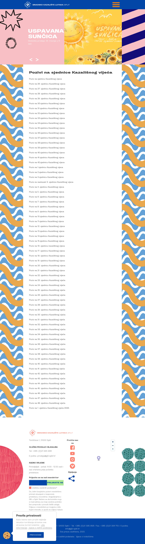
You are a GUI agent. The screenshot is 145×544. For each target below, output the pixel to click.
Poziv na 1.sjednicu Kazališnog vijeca (46, 167)
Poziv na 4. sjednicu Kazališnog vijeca (46, 187)
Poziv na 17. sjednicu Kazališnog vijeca (47, 251)
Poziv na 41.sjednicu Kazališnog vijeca (46, 157)
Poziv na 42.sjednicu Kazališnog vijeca (47, 162)
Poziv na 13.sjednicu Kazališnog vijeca (46, 231)
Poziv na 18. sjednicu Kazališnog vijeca (47, 256)
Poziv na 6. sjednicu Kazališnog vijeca (46, 197)
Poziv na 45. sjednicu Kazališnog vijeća (47, 388)
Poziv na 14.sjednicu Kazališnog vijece (46, 236)
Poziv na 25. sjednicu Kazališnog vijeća (47, 290)
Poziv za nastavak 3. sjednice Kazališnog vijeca (51, 182)
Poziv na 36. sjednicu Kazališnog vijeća (47, 344)
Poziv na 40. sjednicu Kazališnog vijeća (47, 364)
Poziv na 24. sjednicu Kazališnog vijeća (47, 285)
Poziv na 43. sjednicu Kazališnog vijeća (47, 378)
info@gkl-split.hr (72, 529)
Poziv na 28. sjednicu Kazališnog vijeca (47, 94)
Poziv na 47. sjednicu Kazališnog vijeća (47, 398)
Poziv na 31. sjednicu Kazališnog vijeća (47, 320)
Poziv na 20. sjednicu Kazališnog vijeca (47, 266)
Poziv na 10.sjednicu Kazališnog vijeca (46, 216)
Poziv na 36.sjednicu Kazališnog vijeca (47, 133)
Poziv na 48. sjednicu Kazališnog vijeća (47, 403)
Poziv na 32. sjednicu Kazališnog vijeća (47, 324)
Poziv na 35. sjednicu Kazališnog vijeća (47, 339)
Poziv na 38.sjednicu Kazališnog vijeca (47, 143)
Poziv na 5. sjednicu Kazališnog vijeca (46, 192)
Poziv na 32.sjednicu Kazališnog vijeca (47, 113)
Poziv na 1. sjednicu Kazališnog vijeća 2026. (49, 408)
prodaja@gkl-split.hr (46, 456)
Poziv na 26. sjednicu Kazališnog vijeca (47, 84)
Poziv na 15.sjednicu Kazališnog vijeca (46, 241)
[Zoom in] (113, 442)
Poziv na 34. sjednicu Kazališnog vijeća (47, 334)
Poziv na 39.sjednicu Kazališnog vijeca (47, 148)
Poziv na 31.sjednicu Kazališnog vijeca (46, 108)
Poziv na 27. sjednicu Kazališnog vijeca (47, 89)
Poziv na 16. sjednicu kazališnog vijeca (47, 246)
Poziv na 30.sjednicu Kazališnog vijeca (47, 103)
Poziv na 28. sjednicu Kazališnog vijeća (47, 305)
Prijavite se (55, 483)
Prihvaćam (35, 535)
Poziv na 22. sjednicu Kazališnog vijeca (47, 275)
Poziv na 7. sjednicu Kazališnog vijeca (46, 202)
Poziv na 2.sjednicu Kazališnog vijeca (46, 172)
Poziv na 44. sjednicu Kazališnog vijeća (47, 383)
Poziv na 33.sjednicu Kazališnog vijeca (47, 118)
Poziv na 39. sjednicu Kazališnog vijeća (47, 359)
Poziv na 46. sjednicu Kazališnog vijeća (47, 393)
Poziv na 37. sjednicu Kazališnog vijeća (47, 349)
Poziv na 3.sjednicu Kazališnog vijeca (46, 177)
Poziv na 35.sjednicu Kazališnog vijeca (47, 128)
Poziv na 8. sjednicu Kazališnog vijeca (46, 207)
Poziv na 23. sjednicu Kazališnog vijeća (47, 280)
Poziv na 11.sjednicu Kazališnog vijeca (46, 221)
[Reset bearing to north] (113, 449)
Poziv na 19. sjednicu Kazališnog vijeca (47, 261)
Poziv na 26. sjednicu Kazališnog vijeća (47, 295)
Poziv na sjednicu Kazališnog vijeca (45, 79)
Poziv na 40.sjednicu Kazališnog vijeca (47, 153)
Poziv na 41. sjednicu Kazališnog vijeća (47, 369)
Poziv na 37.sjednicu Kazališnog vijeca (47, 138)
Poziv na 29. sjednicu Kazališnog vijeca (47, 99)
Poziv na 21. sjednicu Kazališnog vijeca (47, 270)
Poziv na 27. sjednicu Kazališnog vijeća (47, 300)
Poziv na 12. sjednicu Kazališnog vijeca (47, 226)
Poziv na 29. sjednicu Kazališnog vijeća (47, 310)
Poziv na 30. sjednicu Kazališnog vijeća (47, 315)
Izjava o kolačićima (84, 537)
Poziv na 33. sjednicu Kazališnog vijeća (47, 329)
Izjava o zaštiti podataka (63, 537)
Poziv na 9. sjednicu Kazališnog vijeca (46, 211)
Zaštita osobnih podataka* (43, 488)
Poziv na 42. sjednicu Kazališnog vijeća (47, 374)
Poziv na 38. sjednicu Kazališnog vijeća (47, 354)
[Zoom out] (113, 445)
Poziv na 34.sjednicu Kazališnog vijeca (47, 123)
